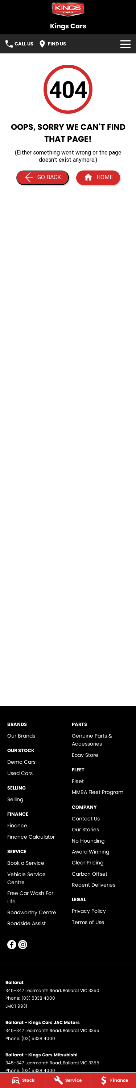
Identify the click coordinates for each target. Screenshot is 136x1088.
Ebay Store (85, 755)
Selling (15, 799)
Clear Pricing (87, 862)
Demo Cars (21, 762)
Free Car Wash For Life (30, 897)
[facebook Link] (11, 944)
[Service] (67, 1080)
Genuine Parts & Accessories (92, 739)
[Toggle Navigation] (125, 44)
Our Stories (85, 829)
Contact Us (86, 818)
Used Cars (20, 773)
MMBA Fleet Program (97, 792)
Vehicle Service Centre (26, 878)
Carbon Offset (89, 874)
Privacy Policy (89, 911)
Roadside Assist (26, 923)
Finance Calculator (31, 836)
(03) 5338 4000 (38, 998)
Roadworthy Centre (31, 912)
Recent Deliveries (93, 884)
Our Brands (21, 735)
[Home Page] (68, 9)
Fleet (78, 781)
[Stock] (22, 1080)
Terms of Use (88, 922)
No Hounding (88, 840)
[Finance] (113, 1080)
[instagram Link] (22, 944)
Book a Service (25, 863)
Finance (17, 825)
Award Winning (90, 851)
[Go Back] (42, 177)
